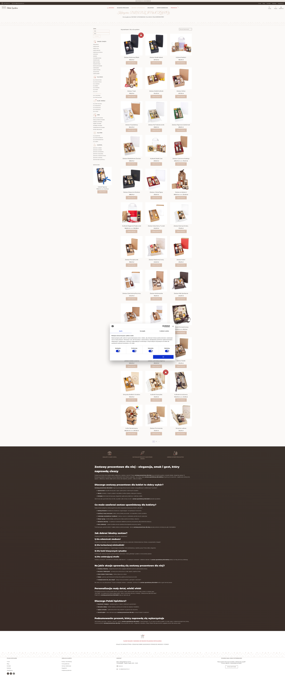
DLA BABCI (95, 85)
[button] (14, 676)
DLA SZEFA (95, 141)
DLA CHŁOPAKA (96, 95)
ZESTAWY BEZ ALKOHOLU (99, 159)
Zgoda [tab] (120, 331)
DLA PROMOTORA (97, 79)
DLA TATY (95, 91)
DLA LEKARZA (96, 83)
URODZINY (95, 54)
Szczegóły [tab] (142, 331)
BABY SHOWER (96, 62)
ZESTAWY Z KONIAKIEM (98, 151)
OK (163, 357)
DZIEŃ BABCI (96, 67)
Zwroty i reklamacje (66, 668)
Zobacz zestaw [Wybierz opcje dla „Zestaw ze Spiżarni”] (181, 197)
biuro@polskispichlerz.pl (124, 671)
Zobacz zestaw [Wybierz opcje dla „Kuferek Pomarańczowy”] (181, 332)
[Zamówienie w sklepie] (185, 29)
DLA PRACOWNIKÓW (98, 137)
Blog (264, 3)
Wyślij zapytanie (231, 669)
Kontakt (268, 3)
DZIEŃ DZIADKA (96, 69)
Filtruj (97, 36)
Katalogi (274, 3)
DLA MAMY (95, 89)
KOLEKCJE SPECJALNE (123, 7)
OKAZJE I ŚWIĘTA (101, 41)
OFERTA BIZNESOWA (162, 7)
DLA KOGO (150, 17)
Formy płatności (65, 666)
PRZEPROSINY (96, 60)
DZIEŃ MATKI (96, 46)
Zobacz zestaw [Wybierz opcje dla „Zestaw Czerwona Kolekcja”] (181, 163)
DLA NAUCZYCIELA (97, 81)
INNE (98, 114)
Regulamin (64, 670)
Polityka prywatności (66, 673)
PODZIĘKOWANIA (97, 58)
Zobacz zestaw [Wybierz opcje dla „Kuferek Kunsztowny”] (181, 399)
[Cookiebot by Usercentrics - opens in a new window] (163, 326)
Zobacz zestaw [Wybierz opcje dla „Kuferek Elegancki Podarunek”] (132, 231)
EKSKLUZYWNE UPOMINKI (99, 119)
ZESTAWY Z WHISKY (97, 149)
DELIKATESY (151, 7)
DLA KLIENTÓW (96, 135)
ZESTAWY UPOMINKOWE (138, 7)
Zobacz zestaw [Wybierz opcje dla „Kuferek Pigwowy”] (102, 191)
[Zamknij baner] (173, 326)
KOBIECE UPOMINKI (97, 121)
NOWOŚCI (111, 7)
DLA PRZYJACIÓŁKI (97, 97)
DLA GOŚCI (95, 111)
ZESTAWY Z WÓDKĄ (97, 157)
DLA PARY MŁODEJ (97, 103)
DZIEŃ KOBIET (96, 73)
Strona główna (125, 17)
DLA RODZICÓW (97, 107)
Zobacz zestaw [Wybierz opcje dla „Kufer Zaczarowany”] (132, 433)
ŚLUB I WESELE (101, 100)
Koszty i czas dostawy (67, 664)
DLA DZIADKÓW (96, 109)
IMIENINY (95, 56)
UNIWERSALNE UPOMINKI (99, 127)
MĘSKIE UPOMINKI (97, 123)
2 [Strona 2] (156, 441)
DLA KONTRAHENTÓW (98, 139)
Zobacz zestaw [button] (132, 62)
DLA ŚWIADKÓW (97, 105)
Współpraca (281, 3)
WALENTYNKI (96, 71)
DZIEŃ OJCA (96, 48)
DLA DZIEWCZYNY (97, 93)
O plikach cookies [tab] (164, 331)
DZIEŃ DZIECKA (96, 50)
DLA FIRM (99, 132)
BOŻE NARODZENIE (97, 65)
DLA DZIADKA (96, 87)
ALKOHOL (99, 145)
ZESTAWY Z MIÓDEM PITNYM (99, 155)
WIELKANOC (96, 44)
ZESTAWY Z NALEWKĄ (98, 153)
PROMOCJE (174, 7)
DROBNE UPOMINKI (97, 125)
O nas (259, 3)
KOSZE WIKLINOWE (97, 129)
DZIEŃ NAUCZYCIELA (98, 52)
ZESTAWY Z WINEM (97, 147)
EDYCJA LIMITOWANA (98, 117)
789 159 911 (120, 668)
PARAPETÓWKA (96, 63)
